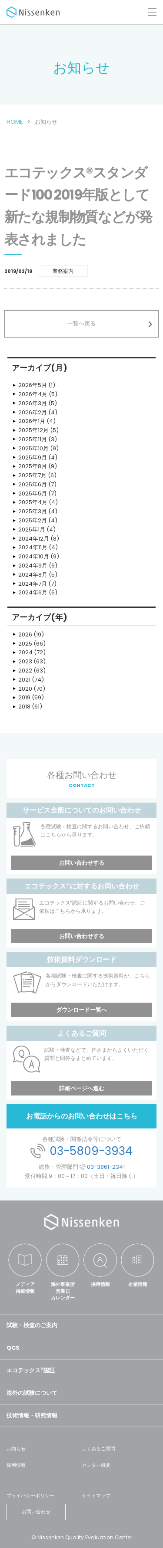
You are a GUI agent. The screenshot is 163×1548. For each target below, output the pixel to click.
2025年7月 (32, 475)
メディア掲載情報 (25, 1287)
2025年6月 (32, 484)
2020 (25, 689)
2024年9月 (32, 565)
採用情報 (100, 1284)
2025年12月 (33, 430)
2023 (25, 661)
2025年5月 (32, 493)
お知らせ (16, 1448)
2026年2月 (32, 412)
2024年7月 (32, 584)
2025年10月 (33, 448)
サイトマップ (96, 1495)
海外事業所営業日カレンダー (63, 1291)
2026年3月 (32, 403)
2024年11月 (32, 547)
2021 (24, 680)
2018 (24, 706)
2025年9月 (32, 457)
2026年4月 (32, 394)
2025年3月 (32, 511)
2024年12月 (33, 539)
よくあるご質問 (98, 1448)
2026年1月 (31, 421)
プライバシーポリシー (30, 1495)
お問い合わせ (36, 1511)
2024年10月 (33, 556)
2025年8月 (32, 466)
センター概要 (96, 1465)
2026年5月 (32, 385)
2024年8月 (32, 575)
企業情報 (137, 1284)
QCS (13, 1348)
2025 (25, 644)
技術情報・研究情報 (32, 1415)
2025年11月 (32, 439)
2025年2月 (32, 520)
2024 (25, 652)
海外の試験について (32, 1393)
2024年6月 (32, 592)
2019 (24, 697)
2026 (25, 634)
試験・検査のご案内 (32, 1325)
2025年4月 (32, 502)
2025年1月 (31, 529)
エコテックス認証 (31, 1370)
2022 (25, 670)
